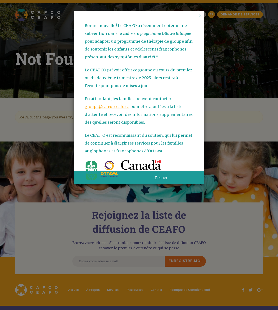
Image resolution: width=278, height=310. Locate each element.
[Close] (200, 15)
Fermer (161, 177)
